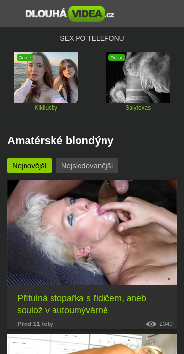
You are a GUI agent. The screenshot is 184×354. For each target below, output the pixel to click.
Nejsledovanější (87, 165)
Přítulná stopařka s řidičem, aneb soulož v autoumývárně (81, 304)
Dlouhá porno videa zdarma (70, 14)
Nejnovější (29, 165)
